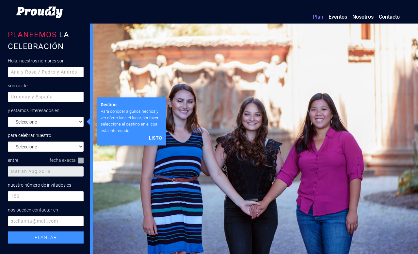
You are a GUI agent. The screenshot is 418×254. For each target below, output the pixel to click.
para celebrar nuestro (29, 135)
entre (13, 160)
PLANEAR (46, 237)
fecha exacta (67, 160)
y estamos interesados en (33, 110)
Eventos (338, 17)
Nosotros (363, 17)
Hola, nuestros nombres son (36, 60)
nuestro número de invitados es (39, 185)
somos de (17, 85)
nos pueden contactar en (33, 209)
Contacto (389, 17)
